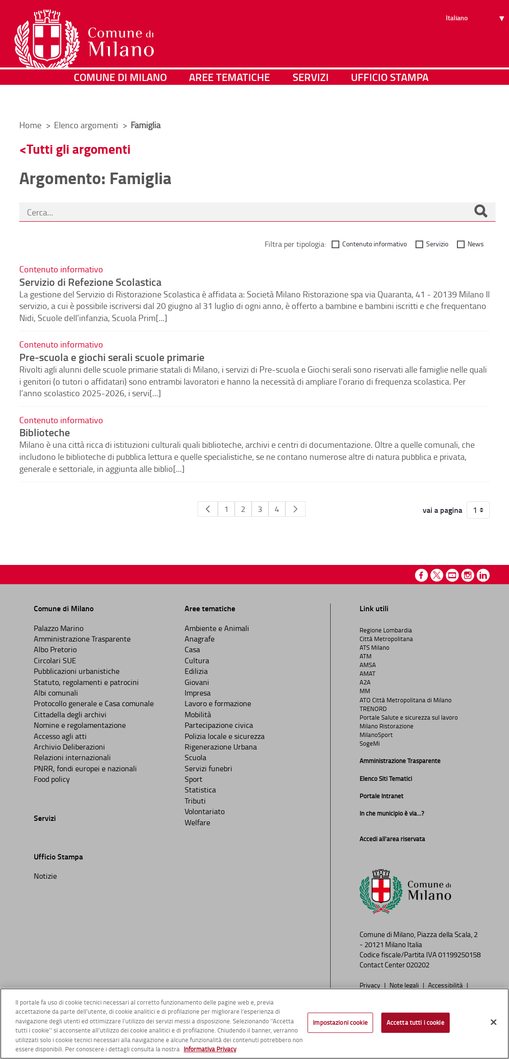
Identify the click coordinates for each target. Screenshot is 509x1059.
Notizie (45, 876)
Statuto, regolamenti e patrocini (86, 682)
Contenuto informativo (374, 243)
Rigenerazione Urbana (221, 746)
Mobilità (198, 714)
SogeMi (370, 743)
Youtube (452, 575)
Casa (192, 649)
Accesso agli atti (60, 736)
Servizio (437, 243)
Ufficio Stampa (390, 98)
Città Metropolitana (386, 638)
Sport (193, 779)
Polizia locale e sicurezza (225, 736)
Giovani (197, 682)
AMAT (367, 673)
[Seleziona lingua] (476, 44)
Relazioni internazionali (72, 757)
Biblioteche (44, 432)
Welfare (197, 822)
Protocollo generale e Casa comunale (94, 703)
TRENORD (373, 708)
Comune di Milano (120, 98)
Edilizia (196, 671)
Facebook (421, 575)
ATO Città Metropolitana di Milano (406, 700)
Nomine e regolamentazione (80, 725)
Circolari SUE (55, 660)
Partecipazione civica (219, 725)
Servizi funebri (208, 768)
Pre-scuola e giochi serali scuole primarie (111, 356)
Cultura (197, 660)
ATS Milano (374, 647)
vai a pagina (442, 510)
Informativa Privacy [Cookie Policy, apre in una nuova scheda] (210, 1049)
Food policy (52, 779)
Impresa (198, 692)
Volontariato (205, 811)
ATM (366, 656)
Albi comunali (56, 692)
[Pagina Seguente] (295, 509)
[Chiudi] (493, 1022)
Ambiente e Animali (217, 628)
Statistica (200, 789)
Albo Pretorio (55, 649)
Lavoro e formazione (218, 703)
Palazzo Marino (58, 628)
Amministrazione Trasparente (82, 638)
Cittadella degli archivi (70, 714)
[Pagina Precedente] (208, 509)
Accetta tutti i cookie (415, 1022)
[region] (254, 1023)
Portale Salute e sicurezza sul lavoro (409, 717)
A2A (365, 682)
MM (365, 690)
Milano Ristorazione (387, 726)
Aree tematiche (229, 98)
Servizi (311, 98)
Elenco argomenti (87, 125)
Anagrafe (199, 638)
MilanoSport (376, 734)
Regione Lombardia (386, 630)
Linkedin (483, 575)
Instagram (467, 575)
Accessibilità (446, 985)
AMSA (368, 664)
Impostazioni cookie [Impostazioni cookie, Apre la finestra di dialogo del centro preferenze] (340, 1022)
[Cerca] (481, 212)
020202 (417, 965)
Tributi (195, 800)
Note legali (404, 985)
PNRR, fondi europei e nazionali (85, 768)
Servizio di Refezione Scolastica (90, 281)
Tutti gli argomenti (79, 148)
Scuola (195, 757)
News (476, 243)
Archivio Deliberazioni (69, 746)
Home (30, 125)
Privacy (371, 985)
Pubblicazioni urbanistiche (77, 671)
